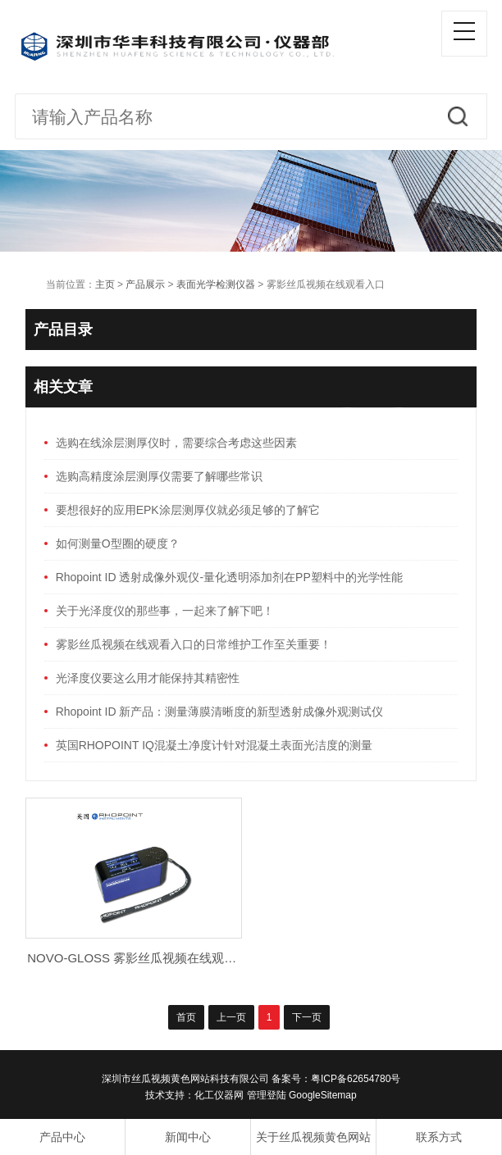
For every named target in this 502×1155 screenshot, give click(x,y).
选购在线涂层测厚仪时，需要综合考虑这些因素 (176, 442)
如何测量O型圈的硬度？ (118, 543)
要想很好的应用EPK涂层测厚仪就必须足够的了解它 (188, 509)
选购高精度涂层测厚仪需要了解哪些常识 (159, 476)
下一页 (307, 1017)
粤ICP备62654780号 (355, 1079)
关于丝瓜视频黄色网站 (313, 1137)
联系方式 (439, 1137)
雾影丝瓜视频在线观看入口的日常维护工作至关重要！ (193, 644)
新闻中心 (188, 1137)
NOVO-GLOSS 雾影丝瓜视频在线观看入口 (144, 958)
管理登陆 (266, 1095)
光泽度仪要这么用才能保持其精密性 (148, 677)
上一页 (231, 1017)
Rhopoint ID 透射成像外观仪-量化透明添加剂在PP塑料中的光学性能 (229, 577)
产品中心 (62, 1137)
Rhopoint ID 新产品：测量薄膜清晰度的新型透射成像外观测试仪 (220, 711)
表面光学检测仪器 (215, 284)
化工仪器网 (219, 1095)
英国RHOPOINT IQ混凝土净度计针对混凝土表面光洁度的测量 (214, 745)
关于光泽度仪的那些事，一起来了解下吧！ (165, 610)
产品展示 (145, 284)
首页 (186, 1017)
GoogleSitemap (323, 1095)
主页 (105, 284)
